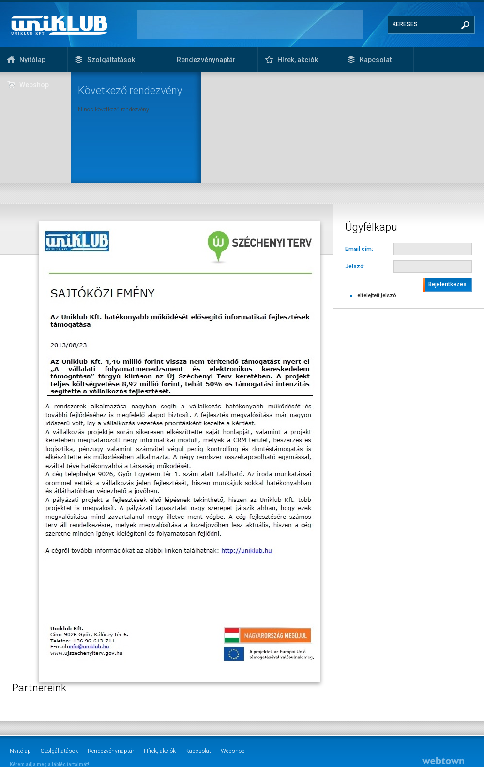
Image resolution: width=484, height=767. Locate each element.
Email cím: (359, 249)
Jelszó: (355, 266)
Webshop (34, 85)
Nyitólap (32, 59)
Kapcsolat (376, 59)
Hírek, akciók (297, 59)
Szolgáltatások (111, 59)
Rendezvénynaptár (206, 59)
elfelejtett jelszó (376, 295)
